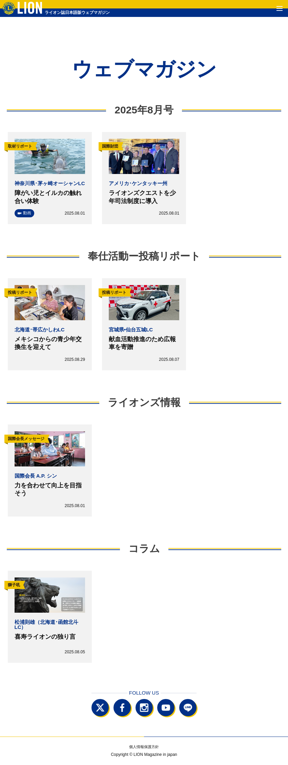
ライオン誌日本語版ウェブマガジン (64, 12)
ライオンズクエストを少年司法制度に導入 (142, 197)
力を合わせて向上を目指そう (48, 489)
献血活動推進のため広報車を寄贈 (142, 343)
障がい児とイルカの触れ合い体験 (48, 197)
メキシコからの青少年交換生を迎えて (48, 343)
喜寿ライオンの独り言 (45, 636)
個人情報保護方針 (144, 747)
